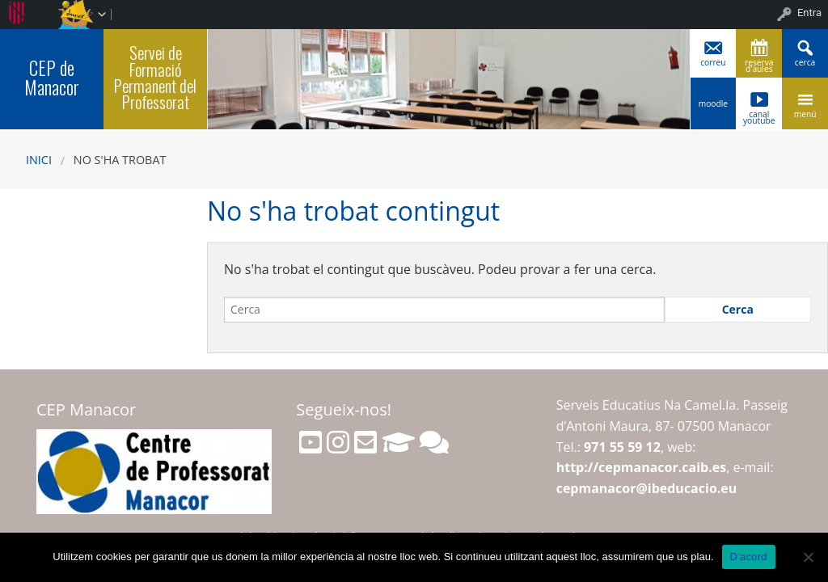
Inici (39, 159)
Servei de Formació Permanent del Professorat (155, 77)
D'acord (748, 556)
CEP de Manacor (51, 77)
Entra (809, 12)
